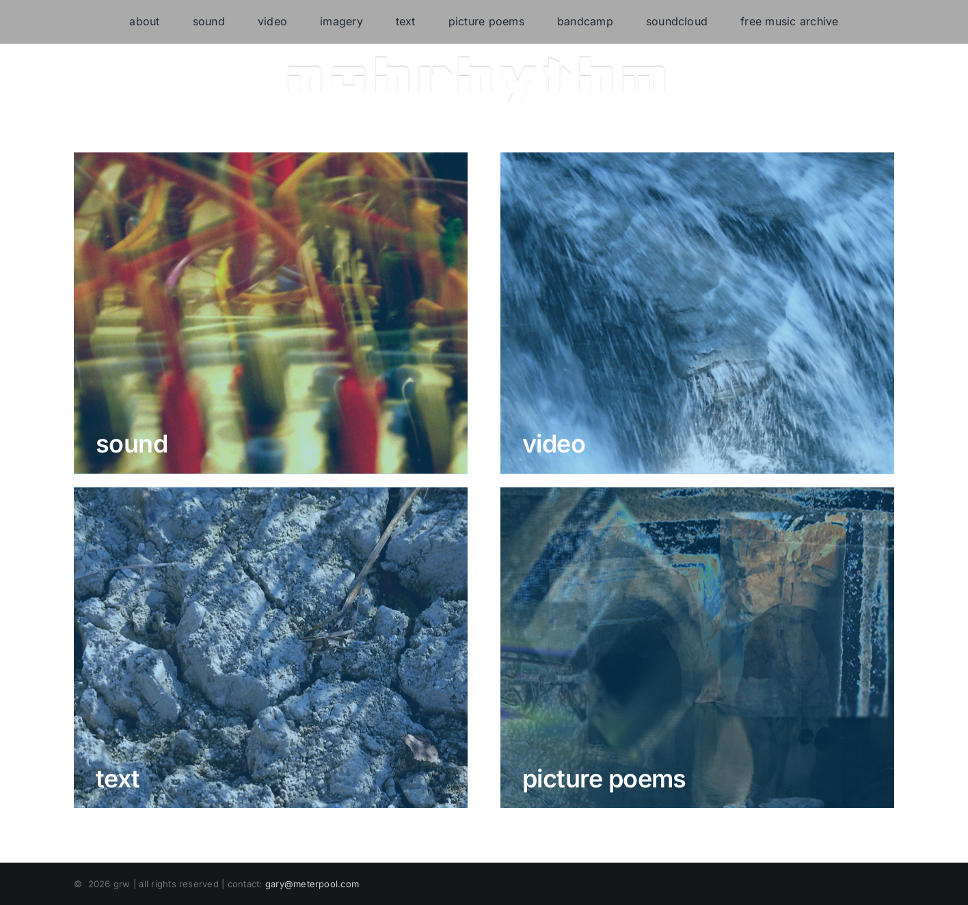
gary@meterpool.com (312, 883)
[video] (697, 313)
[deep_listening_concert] (271, 313)
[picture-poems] (697, 648)
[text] (271, 648)
